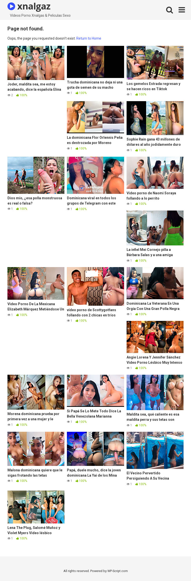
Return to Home (88, 38)
